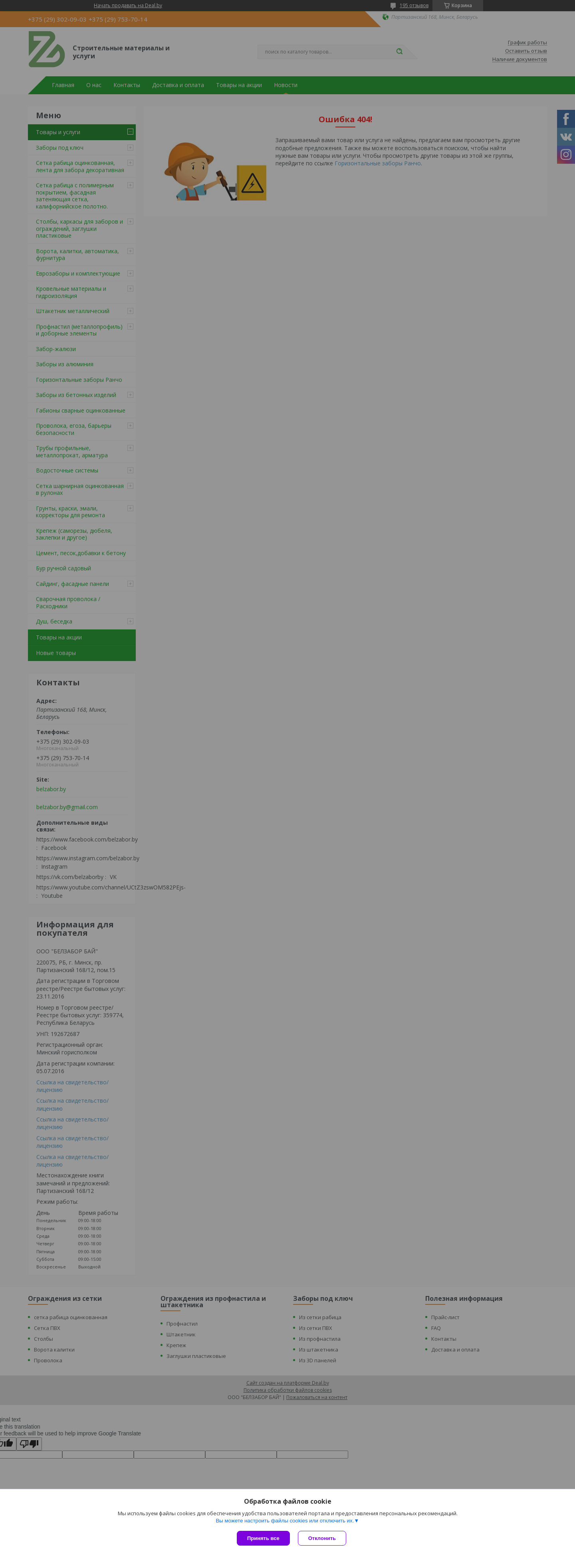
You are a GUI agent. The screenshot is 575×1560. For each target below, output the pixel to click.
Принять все (263, 1538)
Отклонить (322, 1538)
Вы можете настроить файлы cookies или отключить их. (285, 1521)
